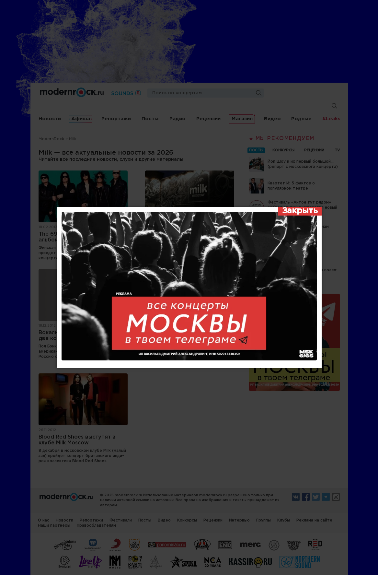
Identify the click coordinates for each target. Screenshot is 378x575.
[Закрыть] (300, 211)
